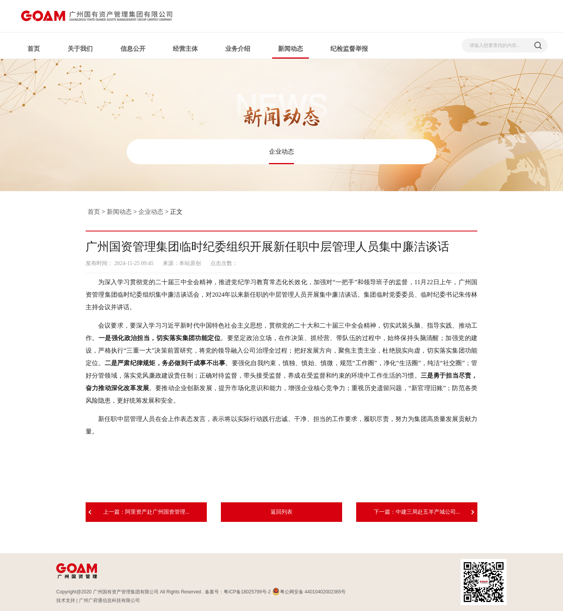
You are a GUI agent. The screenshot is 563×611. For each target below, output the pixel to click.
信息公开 (132, 48)
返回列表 (281, 512)
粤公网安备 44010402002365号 (309, 592)
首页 (33, 48)
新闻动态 (290, 48)
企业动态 (281, 151)
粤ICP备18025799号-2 (247, 592)
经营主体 (185, 48)
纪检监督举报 (349, 48)
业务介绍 (237, 48)
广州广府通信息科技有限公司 (109, 600)
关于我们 (80, 48)
